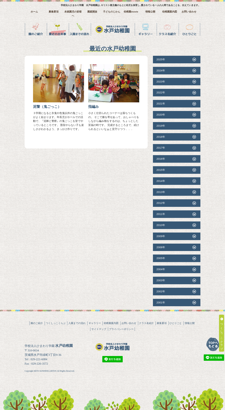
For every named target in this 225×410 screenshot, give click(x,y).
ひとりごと (175, 323)
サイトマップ (98, 329)
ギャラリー (95, 323)
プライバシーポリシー (121, 329)
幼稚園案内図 (169, 11)
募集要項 (54, 11)
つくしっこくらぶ (56, 323)
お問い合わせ (189, 11)
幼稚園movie (131, 11)
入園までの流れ (77, 323)
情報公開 (150, 11)
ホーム (34, 11)
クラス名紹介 (146, 323)
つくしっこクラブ (221, 333)
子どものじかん (111, 11)
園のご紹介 (37, 323)
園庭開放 (92, 11)
